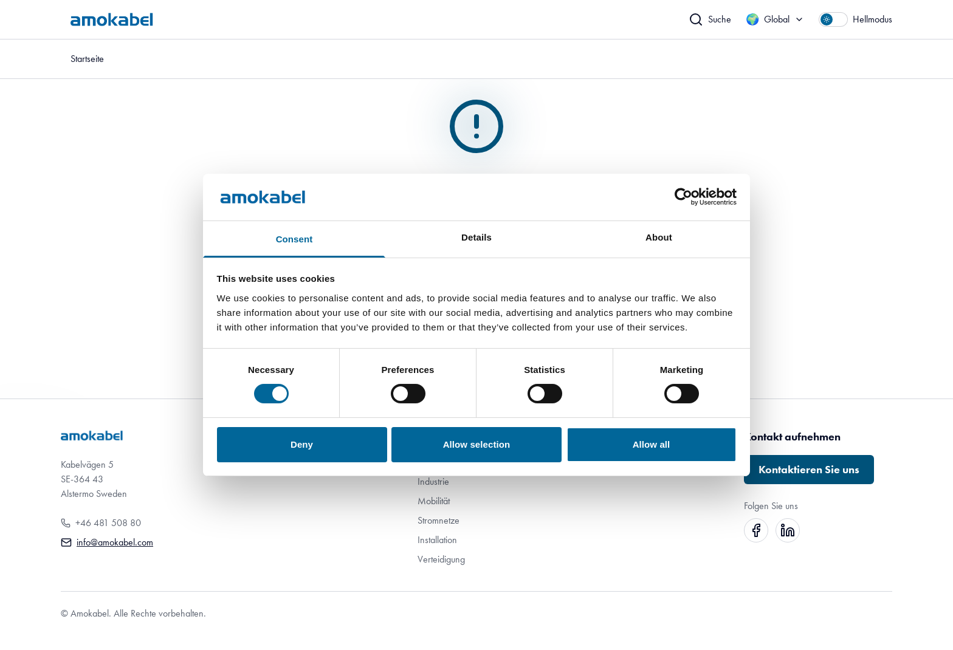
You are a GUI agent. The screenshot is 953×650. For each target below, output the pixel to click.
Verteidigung (441, 559)
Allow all (651, 444)
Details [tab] (476, 237)
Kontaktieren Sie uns (809, 469)
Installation (437, 540)
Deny (302, 444)
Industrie (433, 481)
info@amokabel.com (115, 542)
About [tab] (658, 237)
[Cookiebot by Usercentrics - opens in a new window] (683, 197)
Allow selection (477, 444)
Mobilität (434, 501)
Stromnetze (438, 520)
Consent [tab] (294, 239)
